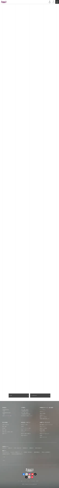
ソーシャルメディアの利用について (37, 479)
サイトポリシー (28, 479)
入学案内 (23, 407)
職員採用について (46, 479)
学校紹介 (4, 407)
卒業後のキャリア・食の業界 (46, 407)
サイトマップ (10, 479)
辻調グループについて (45, 422)
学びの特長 (4, 422)
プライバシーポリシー (20, 479)
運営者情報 (14, 479)
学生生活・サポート (25, 422)
